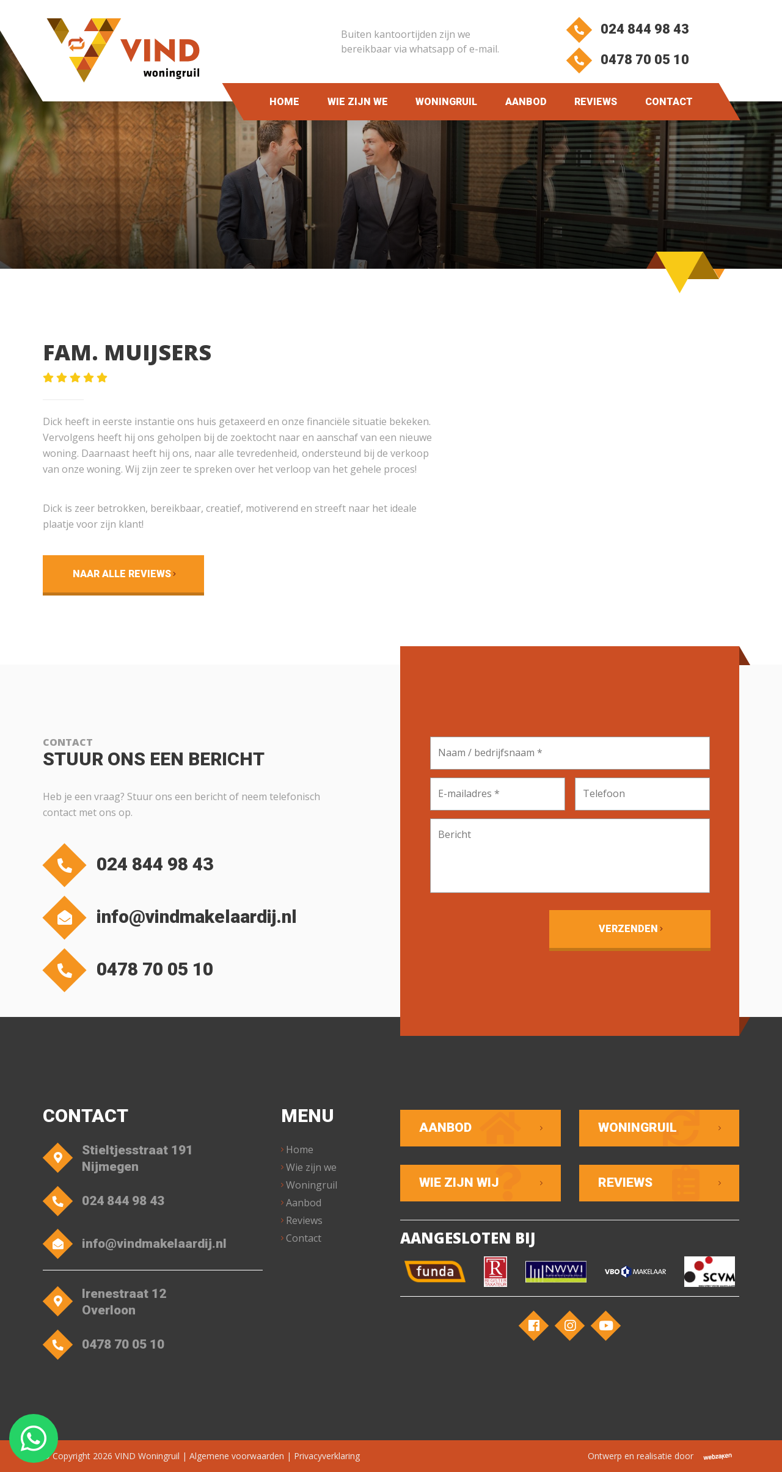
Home (284, 101)
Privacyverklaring (327, 1456)
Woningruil (446, 101)
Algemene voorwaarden (236, 1456)
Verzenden (628, 929)
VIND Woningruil (147, 1456)
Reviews (595, 101)
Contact (668, 101)
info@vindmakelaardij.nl (173, 917)
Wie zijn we (357, 101)
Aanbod (525, 101)
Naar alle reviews (122, 574)
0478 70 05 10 (627, 59)
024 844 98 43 (627, 29)
